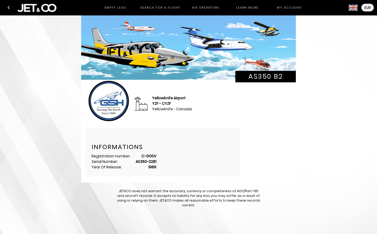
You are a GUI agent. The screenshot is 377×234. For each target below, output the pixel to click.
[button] (8, 7)
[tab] (115, 7)
